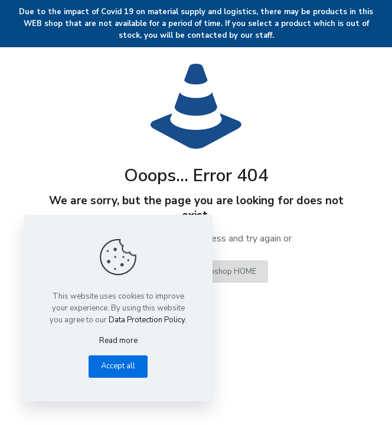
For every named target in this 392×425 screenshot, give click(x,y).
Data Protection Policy (147, 320)
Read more (118, 340)
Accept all (118, 366)
